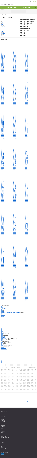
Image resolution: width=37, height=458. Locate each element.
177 (21, 365)
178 (23, 365)
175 (16, 365)
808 (28, 365)
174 (13, 365)
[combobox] (18, 4)
